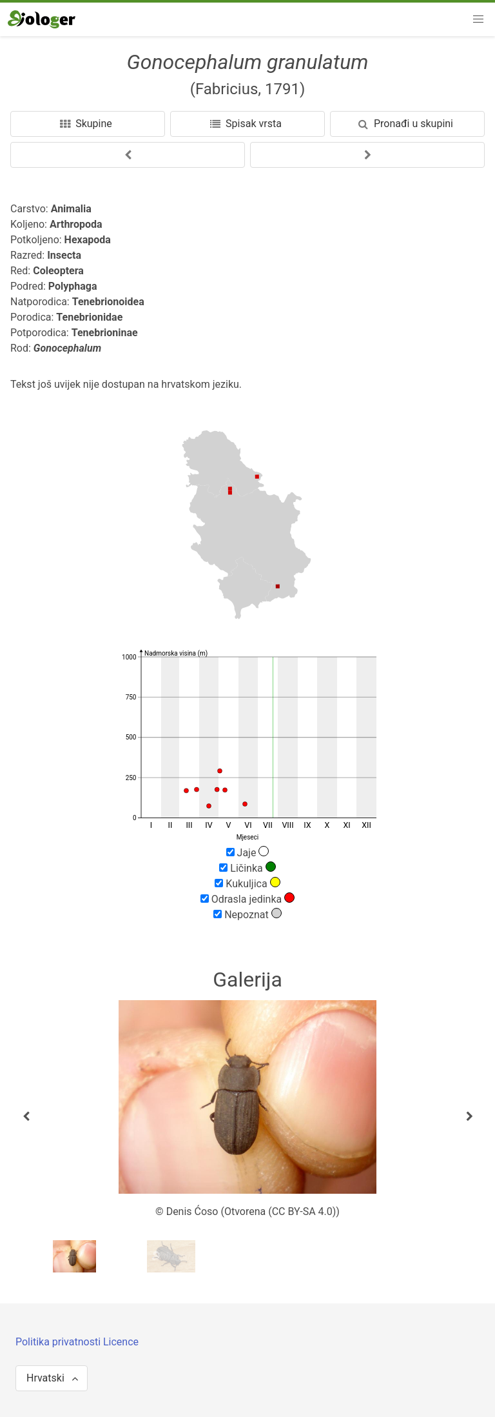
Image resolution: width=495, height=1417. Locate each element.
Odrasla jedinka (247, 898)
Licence (121, 1342)
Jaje (247, 852)
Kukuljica (247, 883)
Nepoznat (247, 914)
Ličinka (247, 867)
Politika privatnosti (59, 1342)
